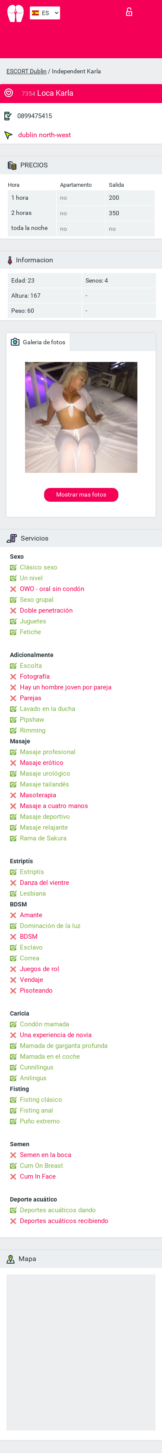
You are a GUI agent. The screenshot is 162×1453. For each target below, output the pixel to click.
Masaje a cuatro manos (54, 806)
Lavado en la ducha (47, 709)
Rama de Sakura (43, 838)
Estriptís (32, 872)
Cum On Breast (41, 1166)
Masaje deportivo (45, 817)
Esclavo (31, 947)
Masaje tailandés (44, 784)
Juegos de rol (39, 969)
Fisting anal (36, 1110)
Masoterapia (38, 795)
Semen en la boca (45, 1155)
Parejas (30, 698)
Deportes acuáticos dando (58, 1210)
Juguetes (33, 621)
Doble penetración (46, 610)
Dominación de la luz (50, 926)
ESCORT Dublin (26, 71)
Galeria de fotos (38, 342)
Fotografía (35, 676)
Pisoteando (36, 990)
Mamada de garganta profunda (64, 1046)
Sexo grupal (37, 600)
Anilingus (33, 1078)
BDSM (29, 936)
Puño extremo (40, 1121)
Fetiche (30, 632)
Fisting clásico (41, 1100)
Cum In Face (38, 1176)
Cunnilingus (37, 1067)
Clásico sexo (38, 567)
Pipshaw (32, 719)
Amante (31, 915)
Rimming (32, 730)
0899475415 (34, 116)
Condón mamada (44, 1024)
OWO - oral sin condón (52, 589)
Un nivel (31, 578)
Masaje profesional (48, 752)
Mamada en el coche (50, 1056)
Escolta (31, 666)
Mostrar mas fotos (81, 494)
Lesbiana (33, 893)
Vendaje (31, 980)
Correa (29, 958)
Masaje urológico (45, 773)
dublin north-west (37, 135)
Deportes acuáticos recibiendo (64, 1221)
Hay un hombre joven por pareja (65, 687)
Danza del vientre (44, 883)
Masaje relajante (44, 827)
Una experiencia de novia (56, 1035)
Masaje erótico (42, 763)
